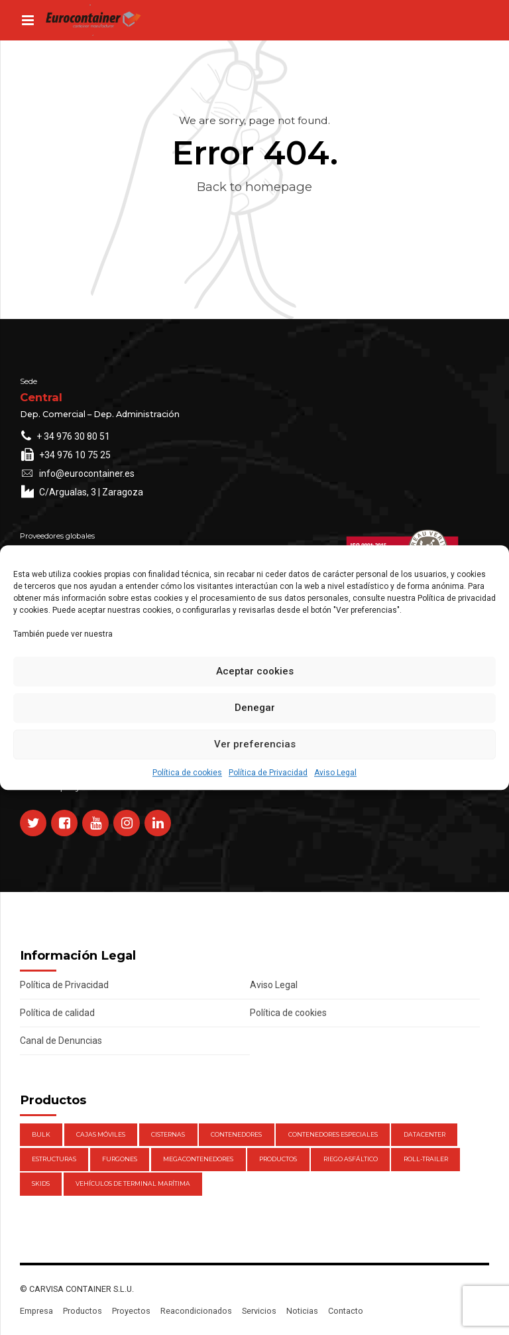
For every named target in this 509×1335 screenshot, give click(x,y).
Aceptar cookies (255, 671)
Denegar (255, 708)
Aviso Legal (335, 772)
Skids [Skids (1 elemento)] (41, 1183)
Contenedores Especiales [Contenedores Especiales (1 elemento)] (333, 1134)
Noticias (302, 1311)
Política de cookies (187, 772)
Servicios (259, 1311)
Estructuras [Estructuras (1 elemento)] (54, 1159)
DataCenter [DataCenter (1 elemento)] (424, 1134)
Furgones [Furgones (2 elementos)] (119, 1159)
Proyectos (131, 1311)
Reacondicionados (196, 1311)
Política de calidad (57, 1012)
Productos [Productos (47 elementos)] (278, 1159)
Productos (82, 1311)
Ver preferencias (255, 744)
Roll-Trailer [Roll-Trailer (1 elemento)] (426, 1159)
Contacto (345, 1311)
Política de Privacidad (268, 772)
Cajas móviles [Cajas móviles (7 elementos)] (100, 1134)
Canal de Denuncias (61, 1040)
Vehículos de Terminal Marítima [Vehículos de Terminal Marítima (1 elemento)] (133, 1183)
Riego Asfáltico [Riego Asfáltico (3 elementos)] (350, 1159)
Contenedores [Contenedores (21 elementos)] (236, 1134)
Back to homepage (254, 186)
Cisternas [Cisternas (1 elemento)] (168, 1134)
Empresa (36, 1311)
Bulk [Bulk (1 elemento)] (41, 1134)
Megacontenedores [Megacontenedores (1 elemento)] (198, 1159)
